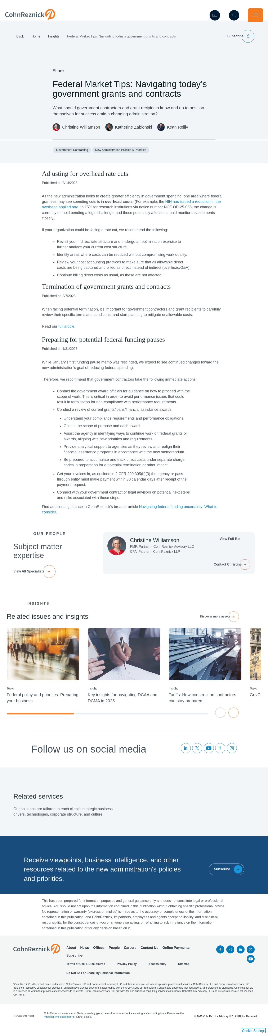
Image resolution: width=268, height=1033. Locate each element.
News (84, 951)
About (71, 951)
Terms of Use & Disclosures (85, 967)
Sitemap (183, 967)
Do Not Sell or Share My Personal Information (98, 976)
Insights (53, 43)
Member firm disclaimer (58, 1020)
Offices (98, 951)
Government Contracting (72, 163)
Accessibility (157, 967)
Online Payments (176, 951)
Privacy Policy (127, 967)
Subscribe (74, 959)
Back (20, 43)
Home (35, 43)
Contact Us (149, 951)
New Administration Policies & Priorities (120, 163)
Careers (130, 951)
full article (66, 339)
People (114, 951)
